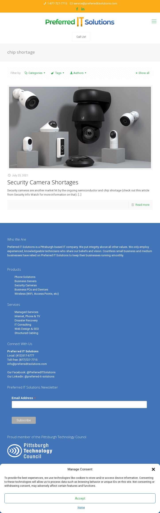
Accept (80, 498)
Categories (35, 73)
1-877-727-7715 (57, 3)
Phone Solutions (25, 277)
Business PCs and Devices (31, 289)
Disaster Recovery (26, 320)
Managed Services (26, 312)
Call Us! (81, 36)
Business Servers (25, 281)
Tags (57, 73)
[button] (153, 469)
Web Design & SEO (27, 328)
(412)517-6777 (25, 355)
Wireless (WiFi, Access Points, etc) (37, 293)
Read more (142, 204)
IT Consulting (23, 324)
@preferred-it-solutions (39, 376)
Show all (142, 73)
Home (81, 507)
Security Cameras (26, 285)
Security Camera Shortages (42, 182)
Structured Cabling (26, 333)
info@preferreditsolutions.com (27, 364)
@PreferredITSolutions (41, 372)
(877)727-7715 (28, 359)
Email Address (24, 398)
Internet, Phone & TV (27, 316)
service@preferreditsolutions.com (95, 3)
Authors (78, 73)
